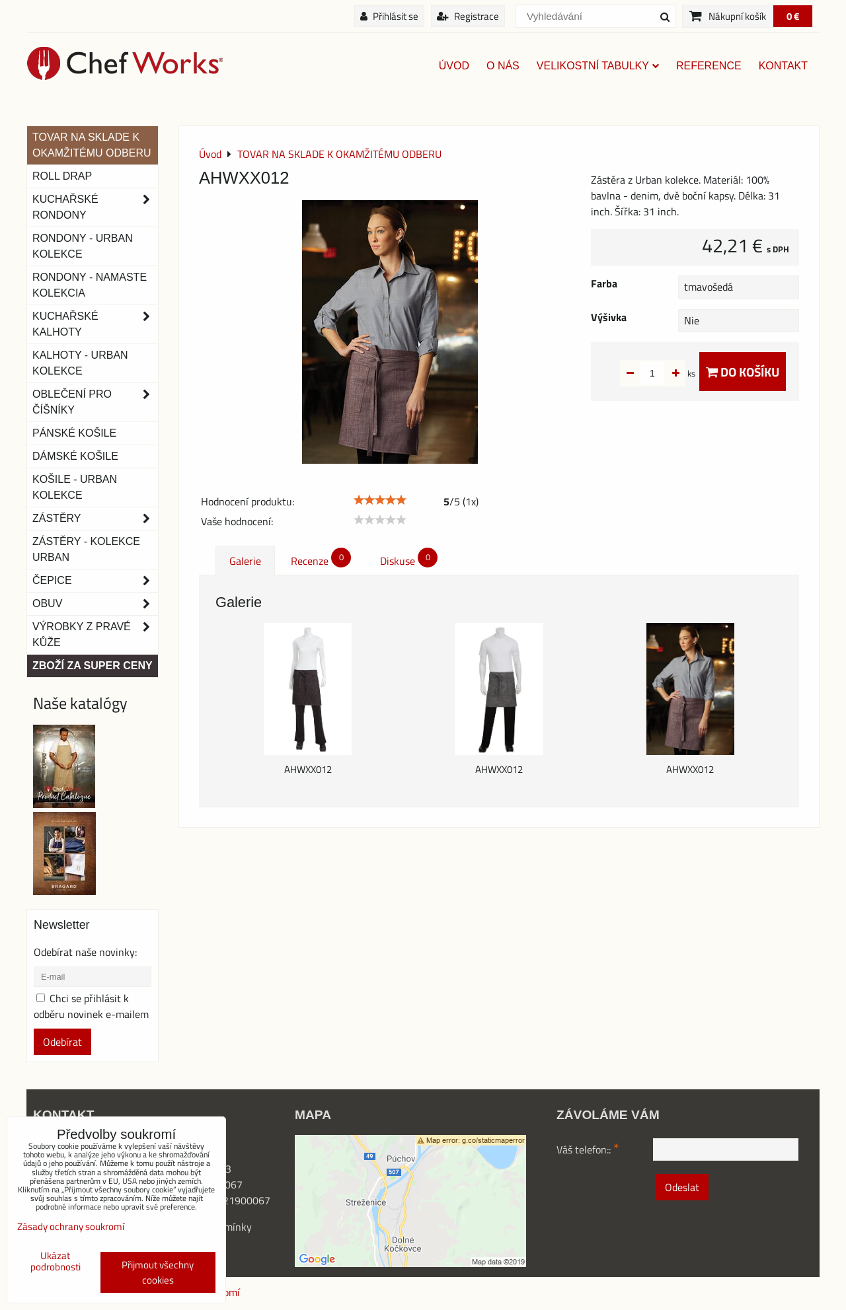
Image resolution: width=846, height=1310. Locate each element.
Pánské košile (74, 433)
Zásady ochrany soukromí (70, 1226)
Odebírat (62, 1042)
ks (670, 373)
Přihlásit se (389, 16)
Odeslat (682, 1187)
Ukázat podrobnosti (55, 1261)
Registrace (468, 16)
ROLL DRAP (62, 176)
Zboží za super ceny (92, 665)
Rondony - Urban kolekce (82, 246)
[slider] (380, 500)
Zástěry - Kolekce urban (86, 549)
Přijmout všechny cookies (158, 1272)
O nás (502, 65)
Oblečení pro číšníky (95, 402)
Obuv (95, 604)
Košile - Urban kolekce (74, 487)
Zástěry (95, 518)
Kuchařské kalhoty (95, 324)
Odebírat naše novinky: (85, 952)
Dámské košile (75, 456)
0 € (793, 16)
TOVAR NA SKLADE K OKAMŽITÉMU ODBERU (91, 145)
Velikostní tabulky (598, 65)
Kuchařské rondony (95, 207)
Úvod (454, 65)
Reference (709, 65)
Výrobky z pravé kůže (95, 635)
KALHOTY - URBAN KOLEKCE (80, 363)
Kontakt (783, 65)
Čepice (95, 580)
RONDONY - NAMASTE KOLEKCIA (89, 285)
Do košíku (742, 371)
